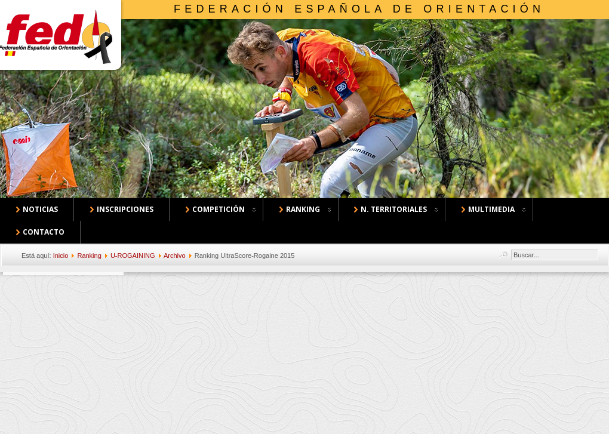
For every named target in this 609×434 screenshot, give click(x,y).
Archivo (175, 255)
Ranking (89, 255)
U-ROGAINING (132, 255)
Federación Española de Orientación (359, 9)
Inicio (61, 255)
